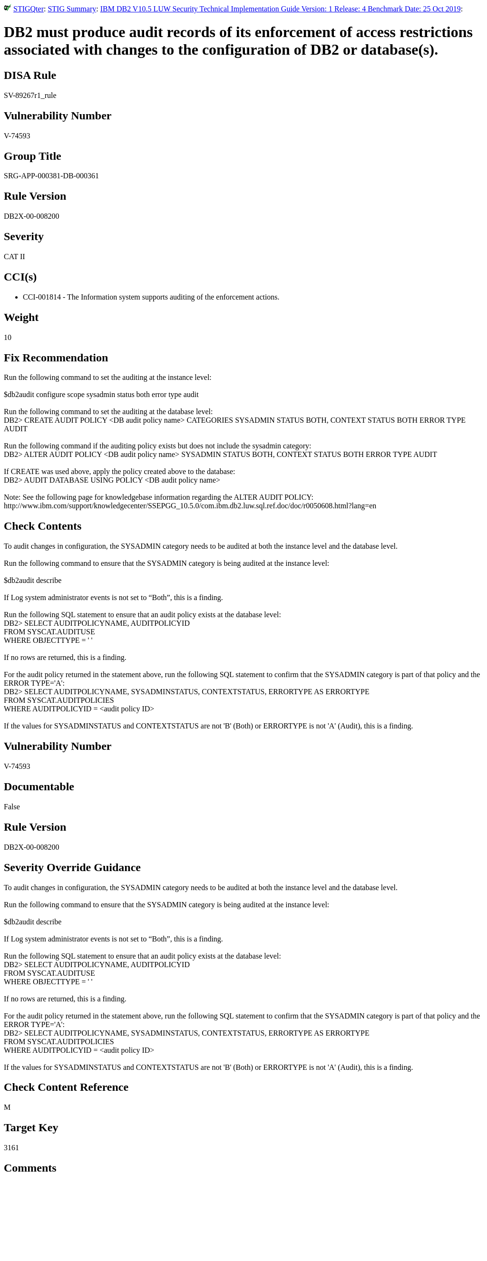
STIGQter (28, 9)
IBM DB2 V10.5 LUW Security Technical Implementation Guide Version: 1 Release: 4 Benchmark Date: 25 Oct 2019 (280, 9)
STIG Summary (72, 9)
